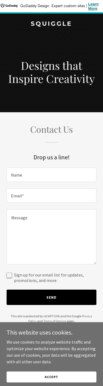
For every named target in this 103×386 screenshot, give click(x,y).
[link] (51, 24)
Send (51, 297)
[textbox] (51, 175)
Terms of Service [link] (54, 321)
